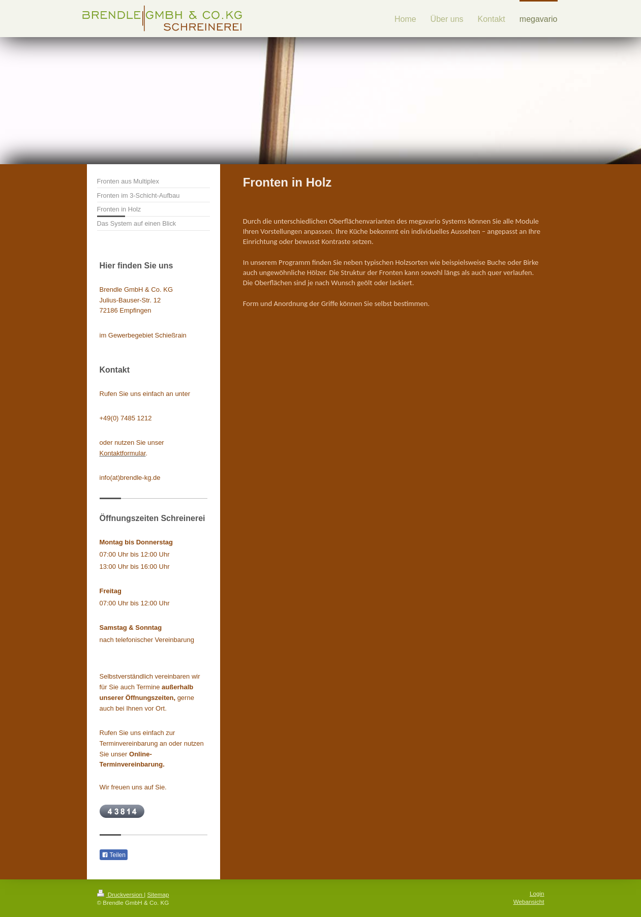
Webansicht (528, 901)
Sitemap (158, 894)
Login (537, 893)
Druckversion (120, 894)
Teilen (114, 855)
